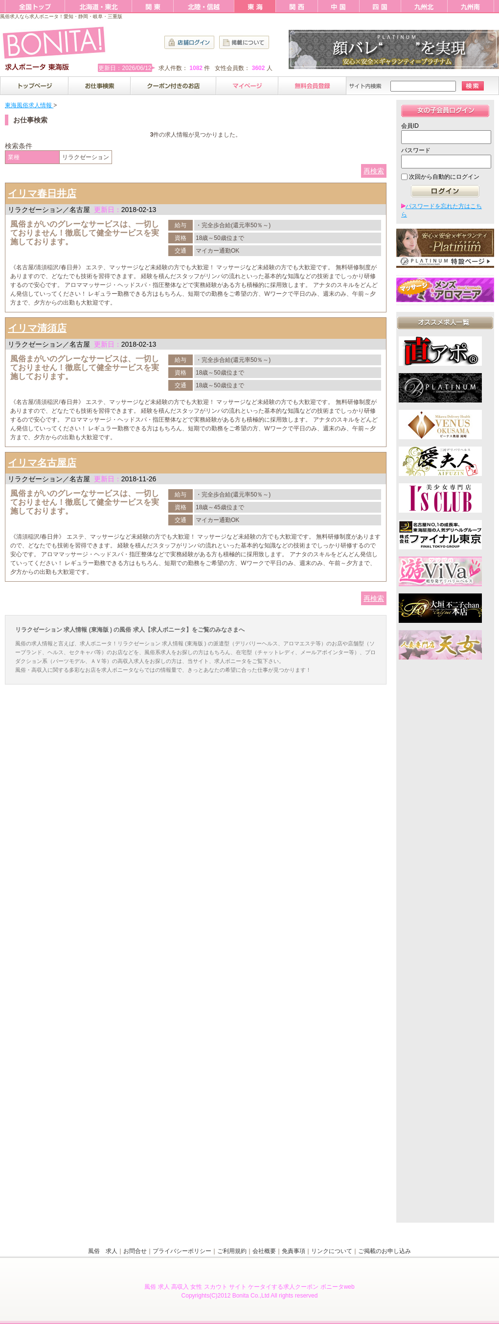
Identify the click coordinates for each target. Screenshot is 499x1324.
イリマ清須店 (37, 328)
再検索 (373, 171)
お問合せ (135, 1251)
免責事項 (293, 1251)
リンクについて (331, 1251)
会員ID (410, 125)
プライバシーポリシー (182, 1251)
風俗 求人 (102, 1251)
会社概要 (264, 1251)
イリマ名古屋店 (42, 462)
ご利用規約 (232, 1251)
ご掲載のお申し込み (384, 1251)
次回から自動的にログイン (444, 176)
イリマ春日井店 (42, 193)
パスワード (416, 150)
